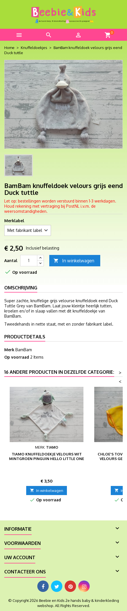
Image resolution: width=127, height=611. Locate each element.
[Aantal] (28, 260)
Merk (9, 349)
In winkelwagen (74, 261)
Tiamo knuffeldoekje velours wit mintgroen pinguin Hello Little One (46, 456)
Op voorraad (16, 357)
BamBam (23, 349)
